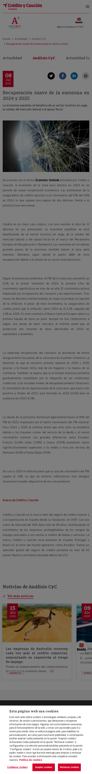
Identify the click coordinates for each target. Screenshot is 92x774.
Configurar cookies (17, 767)
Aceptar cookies (43, 767)
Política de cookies (30, 759)
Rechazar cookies (69, 767)
